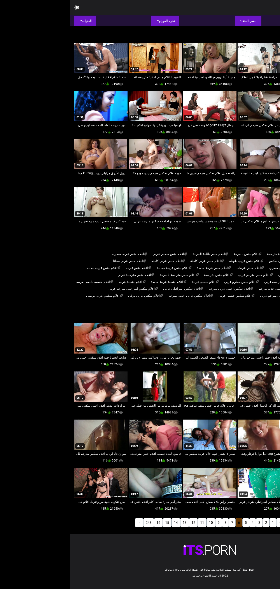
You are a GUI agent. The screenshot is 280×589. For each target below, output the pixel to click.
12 (124, 523)
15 (97, 523)
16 (89, 523)
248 (79, 523)
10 (141, 523)
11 (132, 523)
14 (106, 523)
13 (115, 523)
